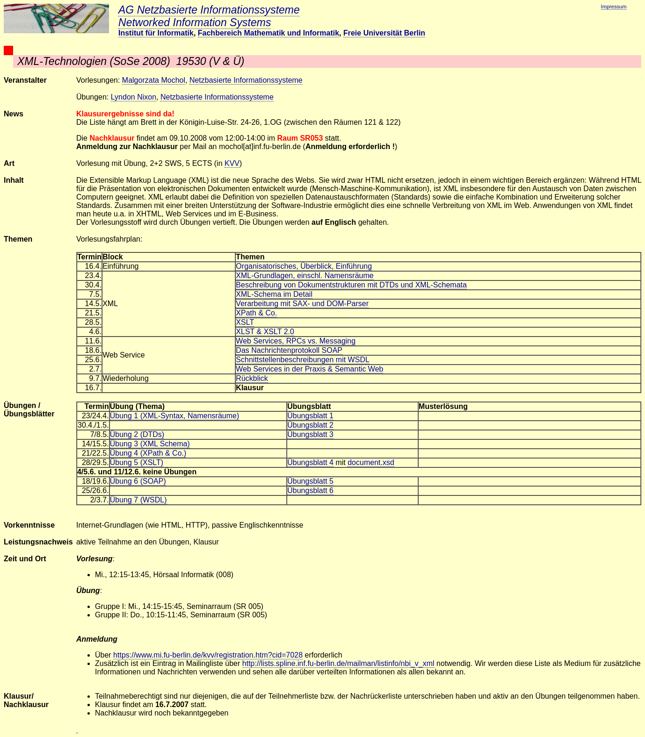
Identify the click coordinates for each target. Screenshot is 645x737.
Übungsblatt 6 (310, 490)
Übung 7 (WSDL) (138, 500)
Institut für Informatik (156, 33)
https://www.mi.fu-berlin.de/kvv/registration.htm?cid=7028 (208, 655)
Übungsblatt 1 (310, 416)
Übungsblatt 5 (310, 481)
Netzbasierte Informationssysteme (246, 80)
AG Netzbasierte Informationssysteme (209, 10)
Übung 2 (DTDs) (137, 434)
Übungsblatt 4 (310, 462)
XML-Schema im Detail (274, 294)
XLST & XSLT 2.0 (265, 332)
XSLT (245, 322)
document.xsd (371, 462)
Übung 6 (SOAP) (138, 481)
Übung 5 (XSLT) (136, 462)
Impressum (614, 6)
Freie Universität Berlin (384, 33)
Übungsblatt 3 (310, 434)
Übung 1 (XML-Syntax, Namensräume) (174, 416)
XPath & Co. (256, 313)
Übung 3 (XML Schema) (150, 444)
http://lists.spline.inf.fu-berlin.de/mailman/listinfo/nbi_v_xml (338, 663)
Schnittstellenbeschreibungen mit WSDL (302, 360)
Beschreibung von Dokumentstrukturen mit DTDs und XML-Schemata (351, 285)
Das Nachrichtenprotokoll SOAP (289, 350)
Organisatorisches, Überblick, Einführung (304, 266)
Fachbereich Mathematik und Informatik (268, 33)
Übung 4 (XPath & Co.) (148, 453)
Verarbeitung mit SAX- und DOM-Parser (302, 304)
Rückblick (252, 378)
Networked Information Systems (194, 22)
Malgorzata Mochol (153, 80)
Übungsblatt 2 (310, 425)
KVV (232, 163)
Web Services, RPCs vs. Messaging (295, 341)
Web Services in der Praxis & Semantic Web (309, 369)
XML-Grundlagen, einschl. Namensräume (304, 275)
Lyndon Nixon (133, 97)
